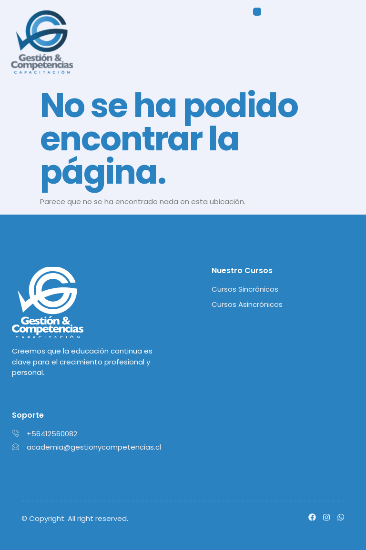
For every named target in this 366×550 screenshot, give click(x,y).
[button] (257, 12)
